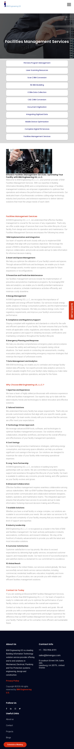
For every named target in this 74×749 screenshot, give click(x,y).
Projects (9, 731)
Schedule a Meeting (15, 745)
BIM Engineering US (12, 6)
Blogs (8, 737)
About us (10, 719)
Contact (9, 725)
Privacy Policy (12, 681)
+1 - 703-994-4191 (48, 650)
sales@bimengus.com (50, 655)
